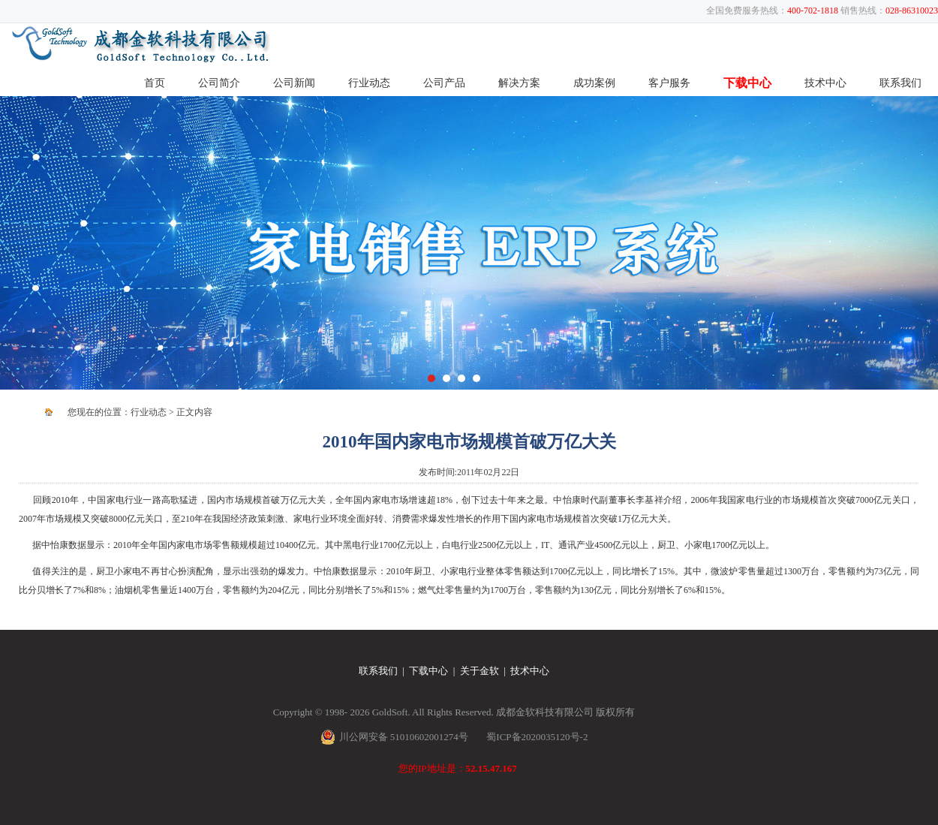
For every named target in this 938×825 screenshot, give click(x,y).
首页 (154, 83)
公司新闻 (294, 83)
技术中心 (825, 83)
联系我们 (900, 83)
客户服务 (669, 83)
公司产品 (444, 83)
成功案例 (594, 83)
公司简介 (219, 83)
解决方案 (519, 83)
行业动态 (369, 83)
